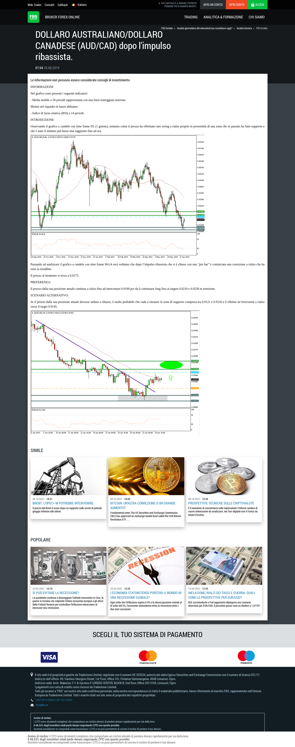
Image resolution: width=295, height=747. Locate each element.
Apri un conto (213, 5)
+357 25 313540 (44, 700)
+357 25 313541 (64, 700)
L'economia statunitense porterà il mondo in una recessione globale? (145, 595)
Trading (191, 17)
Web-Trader (34, 5)
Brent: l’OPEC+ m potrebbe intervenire (62, 503)
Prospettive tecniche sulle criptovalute (221, 503)
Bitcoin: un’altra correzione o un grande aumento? (142, 505)
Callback (63, 5)
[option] (49, 657)
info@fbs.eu (42, 705)
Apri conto (236, 5)
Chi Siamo (257, 17)
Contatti (49, 5)
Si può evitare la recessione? (55, 592)
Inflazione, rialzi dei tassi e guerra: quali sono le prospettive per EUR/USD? (221, 595)
